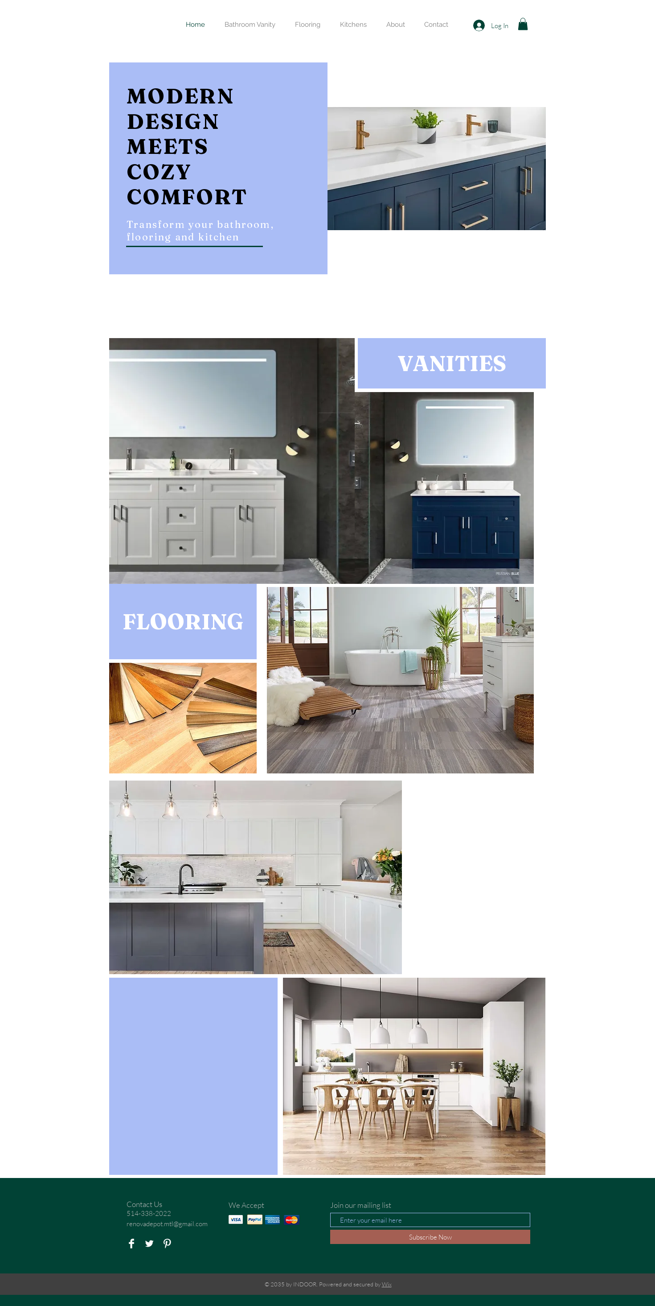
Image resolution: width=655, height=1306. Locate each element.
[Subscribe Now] (430, 1237)
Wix (387, 1284)
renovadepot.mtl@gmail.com (167, 1223)
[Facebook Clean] (131, 1243)
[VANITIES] (452, 363)
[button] (523, 24)
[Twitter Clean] (149, 1243)
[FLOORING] (183, 621)
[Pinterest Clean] (167, 1243)
